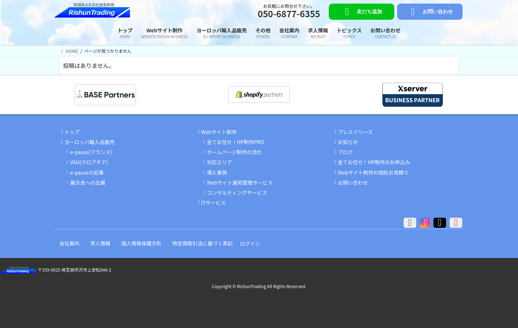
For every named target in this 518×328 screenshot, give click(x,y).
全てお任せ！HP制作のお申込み (374, 162)
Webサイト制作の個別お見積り (373, 172)
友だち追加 (361, 12)
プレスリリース (355, 131)
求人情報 (100, 243)
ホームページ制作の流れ (234, 152)
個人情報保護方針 (141, 243)
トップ (71, 131)
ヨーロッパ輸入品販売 (89, 141)
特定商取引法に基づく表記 (202, 243)
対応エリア (219, 162)
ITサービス (213, 202)
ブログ (345, 152)
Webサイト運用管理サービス (240, 182)
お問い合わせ (429, 12)
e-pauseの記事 (87, 172)
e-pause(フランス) (91, 152)
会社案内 (69, 243)
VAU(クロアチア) (89, 162)
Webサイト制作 (219, 131)
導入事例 (217, 172)
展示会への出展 (87, 182)
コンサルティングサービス (237, 192)
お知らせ (348, 141)
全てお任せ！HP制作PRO (235, 141)
